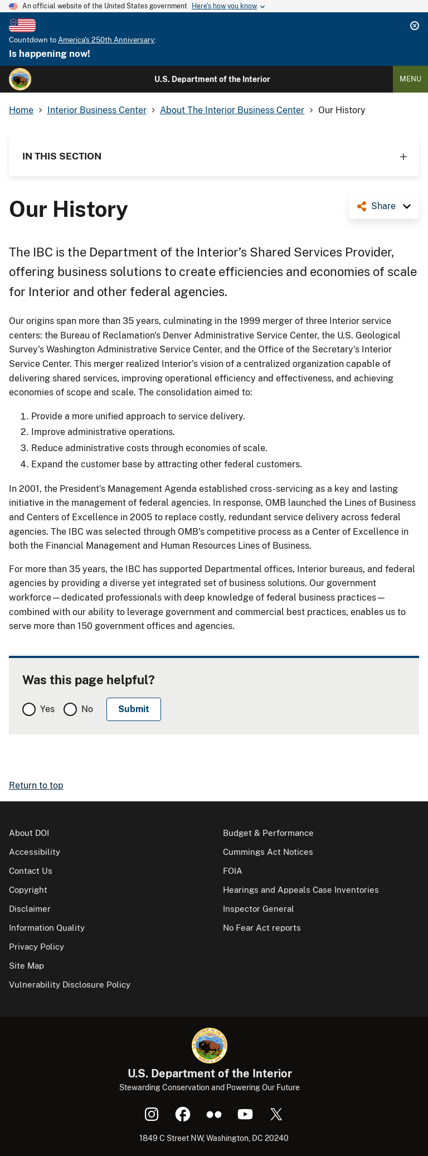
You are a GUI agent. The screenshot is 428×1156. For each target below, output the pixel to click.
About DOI (29, 833)
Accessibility (34, 852)
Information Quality (47, 927)
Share (383, 206)
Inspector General (258, 908)
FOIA (232, 871)
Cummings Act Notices (268, 852)
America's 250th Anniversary (106, 40)
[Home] (20, 79)
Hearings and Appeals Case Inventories (301, 889)
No (87, 709)
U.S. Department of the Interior (212, 79)
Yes (47, 709)
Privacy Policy (36, 946)
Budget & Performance (268, 833)
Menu (410, 79)
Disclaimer (30, 908)
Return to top (36, 785)
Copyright (28, 889)
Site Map (26, 965)
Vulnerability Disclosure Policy (69, 984)
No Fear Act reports (262, 927)
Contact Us (30, 871)
